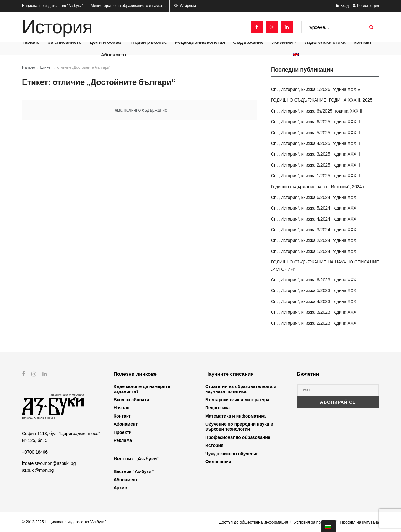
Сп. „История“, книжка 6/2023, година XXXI (314, 279)
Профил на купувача (359, 522)
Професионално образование (237, 437)
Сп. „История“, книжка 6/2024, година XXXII (315, 197)
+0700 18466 (35, 451)
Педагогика (217, 407)
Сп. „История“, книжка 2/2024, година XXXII (315, 240)
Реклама (123, 440)
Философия (218, 461)
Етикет (46, 67)
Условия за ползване (314, 522)
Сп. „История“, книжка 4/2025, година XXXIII (315, 143)
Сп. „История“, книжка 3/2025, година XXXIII (315, 154)
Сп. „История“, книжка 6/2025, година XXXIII (315, 121)
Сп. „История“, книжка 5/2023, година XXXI (314, 290)
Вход (342, 5)
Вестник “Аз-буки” (134, 471)
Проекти (123, 432)
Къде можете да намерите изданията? (142, 389)
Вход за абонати (131, 399)
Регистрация (366, 5)
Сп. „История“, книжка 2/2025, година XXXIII (315, 165)
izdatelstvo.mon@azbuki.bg (49, 463)
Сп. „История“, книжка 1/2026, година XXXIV (316, 89)
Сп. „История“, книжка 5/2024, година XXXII (315, 207)
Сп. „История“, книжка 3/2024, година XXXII (315, 229)
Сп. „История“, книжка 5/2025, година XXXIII (315, 132)
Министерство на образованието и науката (128, 5)
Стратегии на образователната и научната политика (240, 389)
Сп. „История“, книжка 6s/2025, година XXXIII (316, 111)
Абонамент (114, 54)
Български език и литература (237, 399)
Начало (28, 67)
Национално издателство (52, 5)
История (57, 27)
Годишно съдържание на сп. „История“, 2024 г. (318, 186)
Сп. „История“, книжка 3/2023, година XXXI (314, 312)
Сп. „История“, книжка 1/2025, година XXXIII (315, 175)
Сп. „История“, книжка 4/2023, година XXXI (314, 301)
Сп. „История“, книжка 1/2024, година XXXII (315, 251)
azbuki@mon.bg (38, 470)
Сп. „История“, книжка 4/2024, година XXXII (315, 218)
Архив (120, 487)
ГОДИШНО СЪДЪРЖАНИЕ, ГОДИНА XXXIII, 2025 (321, 100)
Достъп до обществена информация (253, 522)
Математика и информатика (235, 415)
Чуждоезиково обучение (231, 453)
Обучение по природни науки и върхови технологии (239, 427)
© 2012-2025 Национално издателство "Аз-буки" (64, 522)
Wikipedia (185, 5)
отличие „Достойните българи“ (84, 67)
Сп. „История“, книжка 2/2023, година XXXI (314, 323)
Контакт (122, 415)
